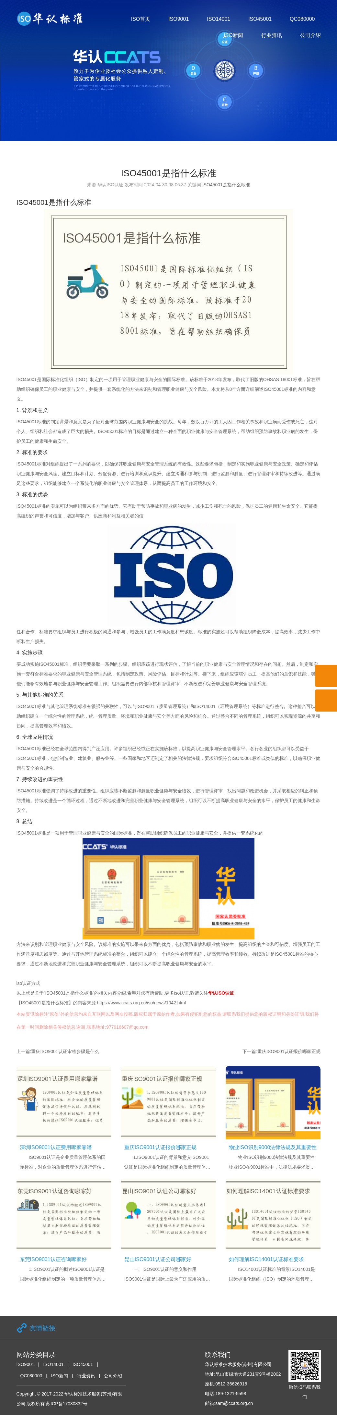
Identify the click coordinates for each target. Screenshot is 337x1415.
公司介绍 (310, 35)
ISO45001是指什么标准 (226, 184)
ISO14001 (218, 19)
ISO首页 (141, 19)
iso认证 (181, 993)
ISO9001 (178, 19)
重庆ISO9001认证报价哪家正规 (288, 1051)
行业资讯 (271, 35)
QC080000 (302, 19)
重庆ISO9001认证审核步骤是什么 (65, 1051)
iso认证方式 (28, 983)
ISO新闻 (233, 35)
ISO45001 (260, 19)
